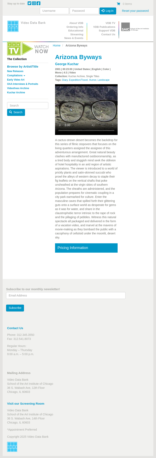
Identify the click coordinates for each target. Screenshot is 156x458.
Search (16, 112)
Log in (107, 10)
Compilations (16, 75)
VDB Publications (104, 26)
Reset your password (135, 10)
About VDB (76, 23)
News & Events (73, 38)
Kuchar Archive (16, 92)
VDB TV (110, 23)
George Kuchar (67, 64)
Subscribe (15, 307)
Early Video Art (15, 79)
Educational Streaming (75, 32)
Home (56, 45)
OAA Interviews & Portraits (22, 84)
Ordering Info (75, 26)
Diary (65, 80)
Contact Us (108, 34)
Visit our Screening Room (25, 403)
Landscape (104, 80)
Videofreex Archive (18, 88)
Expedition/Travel (78, 80)
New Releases (15, 71)
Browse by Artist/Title (22, 66)
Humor (92, 80)
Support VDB (107, 30)
